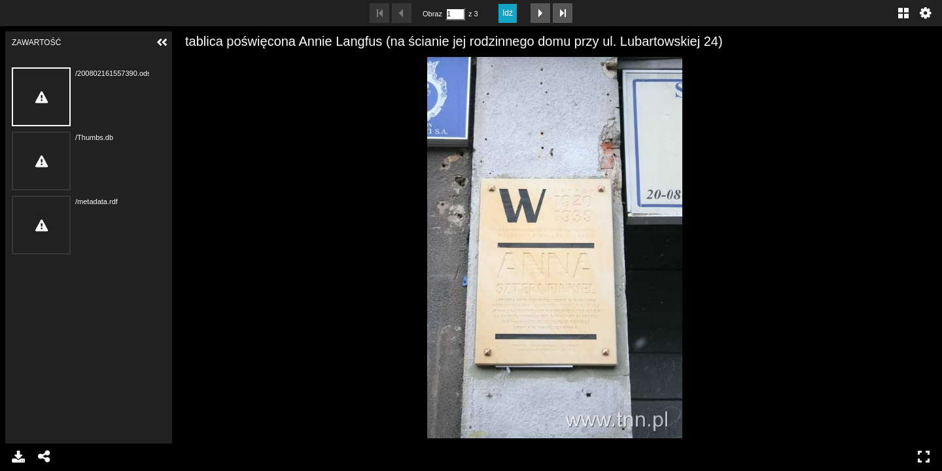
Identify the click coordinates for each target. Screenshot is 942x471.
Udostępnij (44, 456)
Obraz (432, 14)
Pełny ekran (923, 456)
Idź (507, 13)
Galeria (903, 13)
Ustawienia (925, 13)
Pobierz (18, 456)
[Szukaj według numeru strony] (455, 14)
